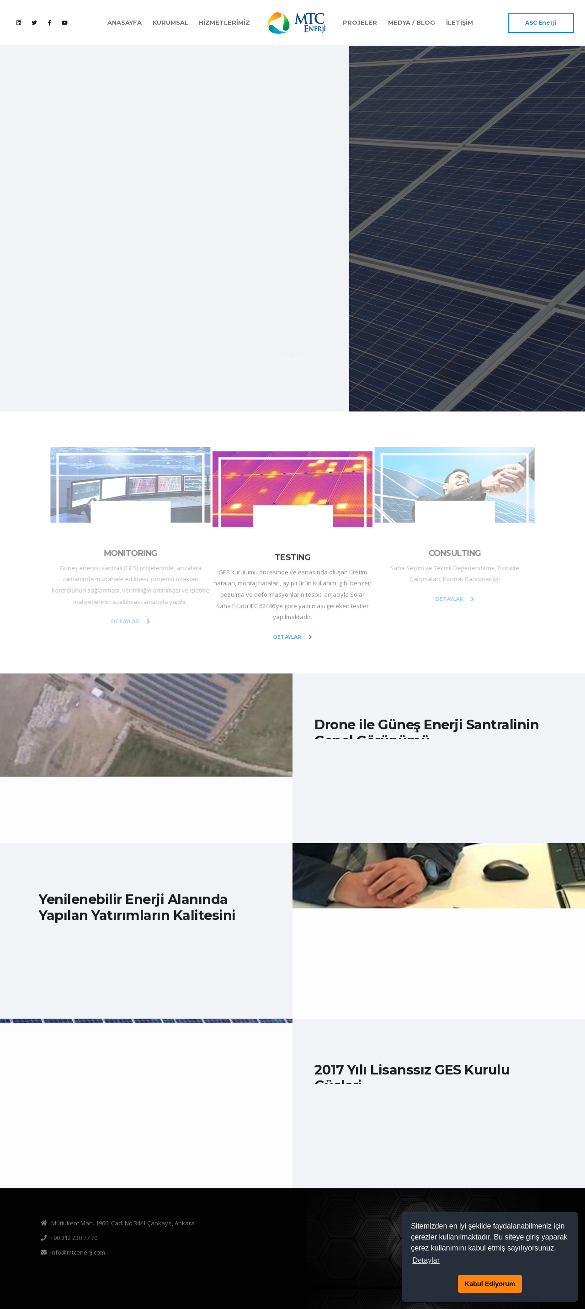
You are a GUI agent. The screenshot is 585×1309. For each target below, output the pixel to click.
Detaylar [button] (426, 1260)
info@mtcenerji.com (77, 1252)
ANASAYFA (124, 22)
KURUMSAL (170, 22)
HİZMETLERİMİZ (224, 22)
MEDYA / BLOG (411, 22)
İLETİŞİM (459, 22)
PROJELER (360, 22)
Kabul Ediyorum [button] (490, 1284)
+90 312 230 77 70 (73, 1238)
